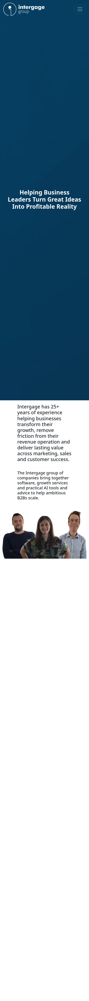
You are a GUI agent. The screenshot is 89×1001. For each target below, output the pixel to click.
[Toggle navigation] (80, 9)
